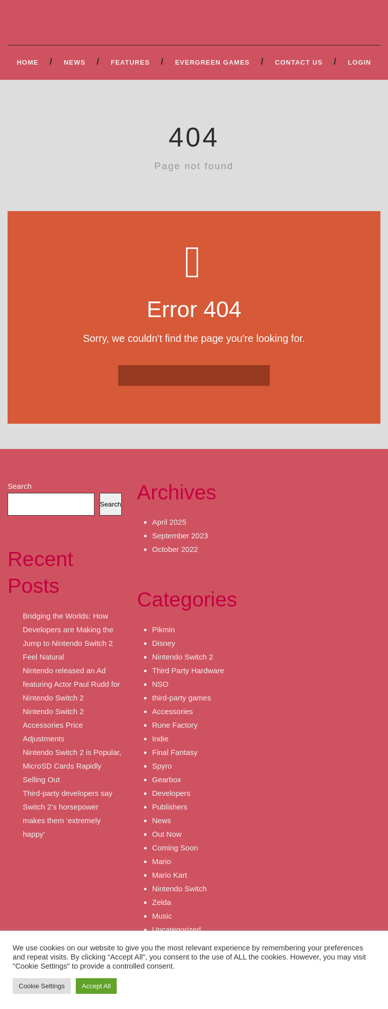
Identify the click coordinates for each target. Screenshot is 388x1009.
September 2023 (180, 535)
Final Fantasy (175, 752)
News (74, 62)
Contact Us (298, 62)
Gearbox (166, 779)
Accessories (172, 711)
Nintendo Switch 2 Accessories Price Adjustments (53, 725)
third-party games (181, 697)
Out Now (166, 834)
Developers (171, 793)
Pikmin (163, 629)
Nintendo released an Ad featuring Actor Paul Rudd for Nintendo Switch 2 (71, 684)
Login (359, 62)
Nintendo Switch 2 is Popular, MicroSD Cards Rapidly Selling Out (72, 766)
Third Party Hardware (188, 670)
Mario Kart (169, 875)
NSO (160, 684)
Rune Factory (175, 725)
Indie (160, 738)
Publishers (169, 806)
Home (27, 62)
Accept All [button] (96, 986)
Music (162, 916)
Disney (163, 643)
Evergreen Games (212, 62)
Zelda (161, 902)
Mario (161, 861)
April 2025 (169, 522)
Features (130, 62)
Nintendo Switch (179, 888)
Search (20, 486)
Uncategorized (176, 929)
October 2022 (175, 549)
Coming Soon (175, 847)
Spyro (162, 766)
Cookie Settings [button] (42, 986)
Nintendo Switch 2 (182, 656)
